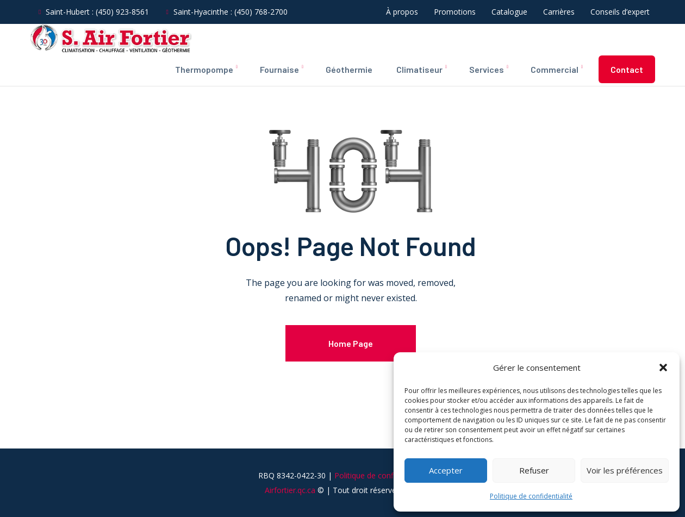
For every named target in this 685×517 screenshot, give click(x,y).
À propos (402, 12)
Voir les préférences (625, 470)
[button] (663, 367)
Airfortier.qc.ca (290, 507)
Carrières (559, 12)
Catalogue (509, 12)
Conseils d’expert (620, 12)
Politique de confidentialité (531, 496)
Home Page (350, 343)
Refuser (534, 470)
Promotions (455, 12)
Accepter (446, 470)
